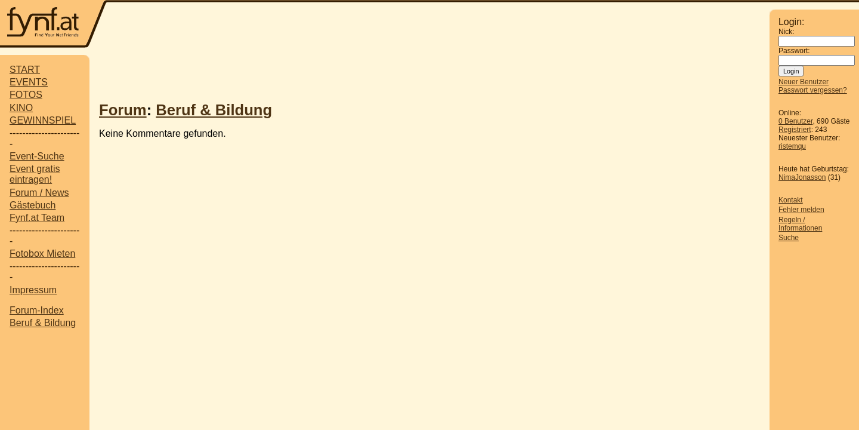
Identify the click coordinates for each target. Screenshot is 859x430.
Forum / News (39, 193)
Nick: (786, 31)
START (25, 69)
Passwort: (794, 51)
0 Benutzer (795, 121)
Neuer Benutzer (803, 82)
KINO (21, 108)
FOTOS (26, 95)
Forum (123, 110)
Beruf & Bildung (43, 323)
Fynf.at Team (37, 218)
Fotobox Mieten (42, 253)
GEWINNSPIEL (43, 120)
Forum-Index (37, 310)
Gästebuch (32, 205)
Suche (788, 238)
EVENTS (29, 82)
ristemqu (792, 146)
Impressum (33, 290)
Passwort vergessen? (812, 90)
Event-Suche (37, 156)
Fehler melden (801, 209)
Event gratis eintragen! (35, 174)
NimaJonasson (802, 177)
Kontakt (790, 200)
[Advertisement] (438, 25)
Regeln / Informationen (800, 224)
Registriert (794, 129)
